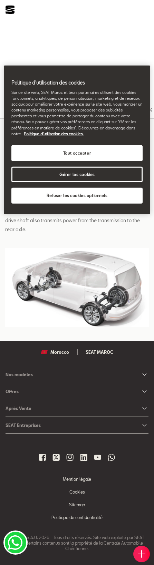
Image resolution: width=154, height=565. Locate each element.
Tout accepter (77, 152)
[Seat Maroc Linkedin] (84, 457)
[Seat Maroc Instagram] (70, 457)
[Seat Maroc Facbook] (42, 457)
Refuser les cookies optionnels (77, 195)
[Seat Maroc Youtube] (98, 457)
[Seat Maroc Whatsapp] (111, 457)
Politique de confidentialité (77, 517)
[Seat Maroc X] (56, 457)
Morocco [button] (55, 352)
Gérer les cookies (77, 174)
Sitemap (77, 504)
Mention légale (77, 479)
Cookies (77, 491)
